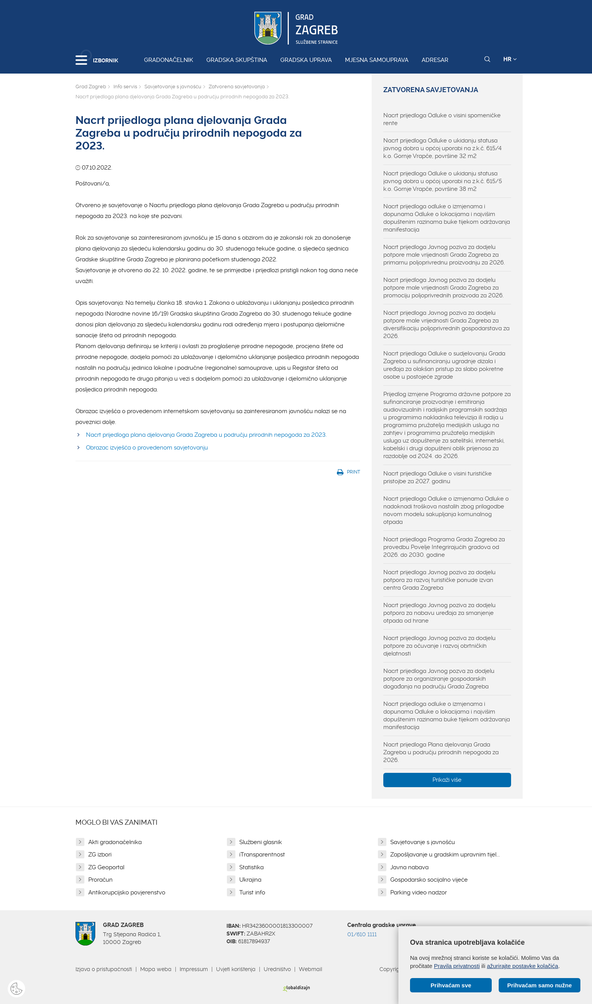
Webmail (310, 969)
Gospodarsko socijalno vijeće (429, 879)
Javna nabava (409, 867)
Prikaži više (447, 779)
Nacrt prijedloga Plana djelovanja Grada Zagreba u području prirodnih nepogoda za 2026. (441, 752)
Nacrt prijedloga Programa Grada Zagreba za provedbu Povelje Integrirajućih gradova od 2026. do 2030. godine (444, 547)
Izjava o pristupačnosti (104, 969)
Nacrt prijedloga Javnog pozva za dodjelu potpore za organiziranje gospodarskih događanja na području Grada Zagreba (438, 679)
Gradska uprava (306, 60)
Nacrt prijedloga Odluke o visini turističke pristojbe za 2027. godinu (437, 477)
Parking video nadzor (418, 892)
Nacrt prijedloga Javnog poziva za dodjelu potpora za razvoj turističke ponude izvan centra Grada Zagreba (439, 580)
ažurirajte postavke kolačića (522, 966)
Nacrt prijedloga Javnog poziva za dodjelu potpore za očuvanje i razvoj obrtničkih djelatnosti (439, 646)
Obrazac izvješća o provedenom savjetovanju (147, 447)
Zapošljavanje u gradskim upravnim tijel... (445, 854)
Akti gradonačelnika (115, 842)
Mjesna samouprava (376, 60)
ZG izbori (100, 854)
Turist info (252, 892)
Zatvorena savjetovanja (237, 86)
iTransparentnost (262, 854)
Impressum (194, 969)
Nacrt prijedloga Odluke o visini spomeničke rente (442, 119)
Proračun (100, 879)
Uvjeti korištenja (236, 969)
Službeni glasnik (260, 842)
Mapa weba (156, 969)
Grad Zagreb (91, 86)
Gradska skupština (236, 60)
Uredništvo (277, 969)
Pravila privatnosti (457, 966)
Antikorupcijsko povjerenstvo (126, 892)
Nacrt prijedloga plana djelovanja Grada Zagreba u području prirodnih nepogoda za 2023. (206, 434)
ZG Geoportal (106, 867)
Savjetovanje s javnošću (172, 86)
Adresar (435, 60)
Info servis (125, 86)
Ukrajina (250, 879)
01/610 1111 (362, 934)
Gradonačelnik (168, 60)
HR (510, 59)
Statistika (251, 867)
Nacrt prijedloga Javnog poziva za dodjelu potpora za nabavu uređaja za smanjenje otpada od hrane (439, 613)
